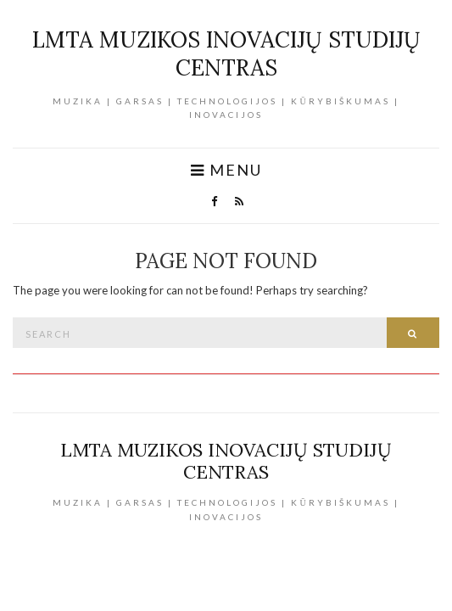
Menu (226, 170)
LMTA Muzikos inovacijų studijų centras (226, 53)
